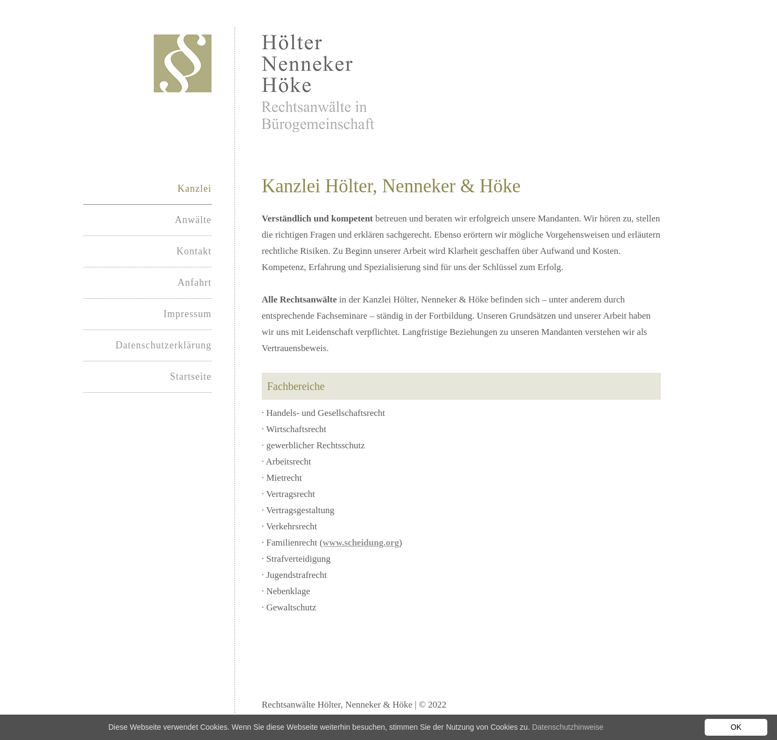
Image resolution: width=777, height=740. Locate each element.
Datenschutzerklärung (163, 345)
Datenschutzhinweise (567, 727)
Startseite (191, 376)
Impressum (187, 313)
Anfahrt (195, 282)
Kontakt (194, 251)
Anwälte (193, 219)
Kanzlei (195, 188)
